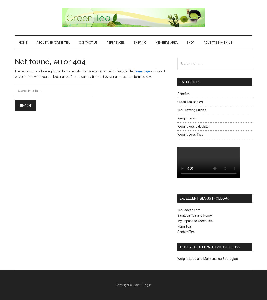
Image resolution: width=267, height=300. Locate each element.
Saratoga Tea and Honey (195, 216)
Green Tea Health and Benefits (133, 17)
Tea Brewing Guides (191, 110)
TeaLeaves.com (188, 210)
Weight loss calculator (193, 126)
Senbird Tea (186, 232)
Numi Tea (184, 226)
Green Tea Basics (190, 102)
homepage (142, 71)
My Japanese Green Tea (195, 221)
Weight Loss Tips (190, 135)
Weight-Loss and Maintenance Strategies (207, 259)
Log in (147, 285)
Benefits (183, 94)
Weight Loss (186, 118)
